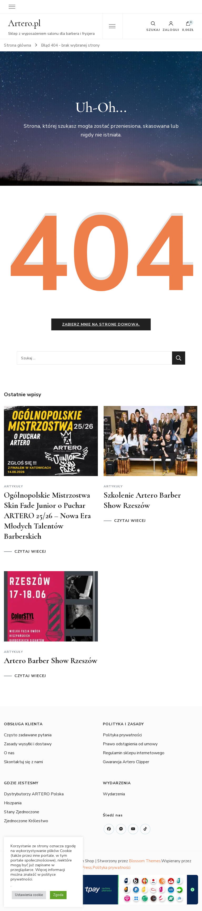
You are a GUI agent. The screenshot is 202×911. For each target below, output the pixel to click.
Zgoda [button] (58, 895)
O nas (9, 753)
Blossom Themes (145, 861)
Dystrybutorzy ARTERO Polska (34, 794)
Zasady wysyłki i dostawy (28, 744)
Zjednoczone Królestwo (26, 821)
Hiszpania (13, 803)
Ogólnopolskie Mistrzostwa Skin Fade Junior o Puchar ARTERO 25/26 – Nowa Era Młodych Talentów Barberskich (47, 516)
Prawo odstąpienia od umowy (130, 744)
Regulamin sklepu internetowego (133, 753)
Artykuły (13, 486)
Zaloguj (171, 26)
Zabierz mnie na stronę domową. (101, 324)
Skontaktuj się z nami (23, 762)
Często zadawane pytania (28, 735)
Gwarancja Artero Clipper (126, 762)
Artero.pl (24, 23)
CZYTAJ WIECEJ (30, 552)
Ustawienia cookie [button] (29, 895)
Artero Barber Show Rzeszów (50, 660)
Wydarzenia (114, 794)
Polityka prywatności (122, 735)
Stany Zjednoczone (21, 812)
